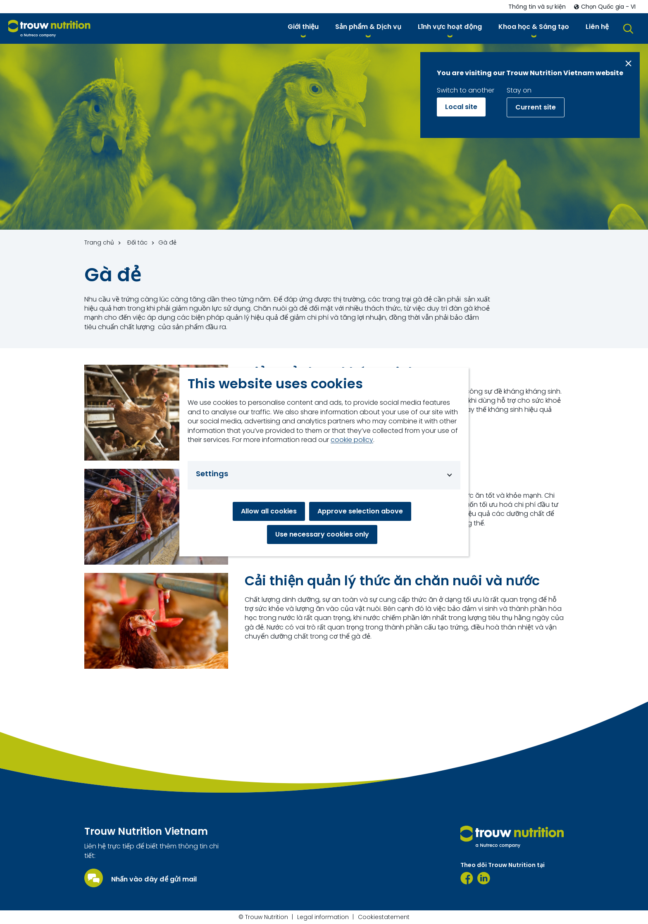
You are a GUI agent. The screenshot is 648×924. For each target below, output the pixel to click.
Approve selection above (360, 511)
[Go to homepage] (49, 29)
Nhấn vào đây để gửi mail (154, 879)
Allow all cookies (269, 511)
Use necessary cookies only (322, 534)
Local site (461, 107)
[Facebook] (466, 878)
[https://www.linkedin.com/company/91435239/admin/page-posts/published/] (483, 878)
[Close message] (628, 63)
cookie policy (352, 439)
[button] (303, 28)
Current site (535, 107)
